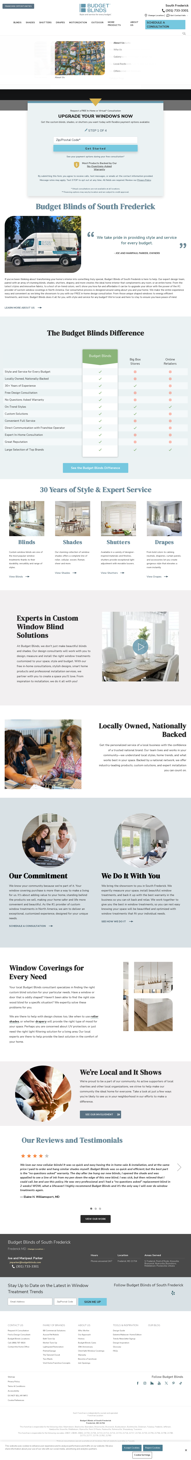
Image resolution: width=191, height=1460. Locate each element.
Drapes (60, 22)
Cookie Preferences (16, 1400)
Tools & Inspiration (125, 1325)
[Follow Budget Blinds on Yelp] (173, 1292)
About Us (134, 24)
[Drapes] (164, 523)
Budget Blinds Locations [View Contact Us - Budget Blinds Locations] (19, 1338)
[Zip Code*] (95, 140)
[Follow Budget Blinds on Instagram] (144, 1383)
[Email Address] (30, 1301)
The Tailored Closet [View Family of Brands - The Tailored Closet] (51, 1355)
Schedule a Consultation (158, 25)
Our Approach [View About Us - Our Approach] (84, 1334)
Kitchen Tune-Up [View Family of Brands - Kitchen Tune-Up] (50, 1343)
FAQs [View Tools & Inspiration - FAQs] (115, 1351)
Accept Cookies (132, 1447)
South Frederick (177, 5)
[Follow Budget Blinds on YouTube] (159, 1383)
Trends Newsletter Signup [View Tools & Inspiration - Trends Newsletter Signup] (124, 1338)
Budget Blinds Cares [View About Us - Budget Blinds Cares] (87, 1343)
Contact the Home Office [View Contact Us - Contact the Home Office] (18, 1347)
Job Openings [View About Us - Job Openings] (84, 1363)
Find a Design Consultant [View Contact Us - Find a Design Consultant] (19, 1334)
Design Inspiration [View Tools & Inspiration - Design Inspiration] (121, 1343)
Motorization (78, 22)
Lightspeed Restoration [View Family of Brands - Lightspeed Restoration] (53, 1347)
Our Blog (154, 1325)
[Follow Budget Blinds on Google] (180, 1292)
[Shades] (72, 523)
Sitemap (11, 1377)
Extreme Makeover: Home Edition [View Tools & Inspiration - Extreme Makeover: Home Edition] (127, 1334)
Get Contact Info (177, 15)
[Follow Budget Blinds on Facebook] (137, 1383)
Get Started (95, 149)
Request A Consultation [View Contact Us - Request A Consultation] (18, 1330)
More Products (114, 24)
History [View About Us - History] (81, 1338)
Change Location (36, 1249)
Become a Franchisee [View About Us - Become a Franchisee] (87, 1359)
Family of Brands (54, 1325)
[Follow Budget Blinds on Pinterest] (173, 1383)
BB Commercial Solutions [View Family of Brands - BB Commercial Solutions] (54, 1330)
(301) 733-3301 (175, 10)
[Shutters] (118, 523)
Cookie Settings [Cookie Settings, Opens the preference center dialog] (142, 1455)
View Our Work (95, 1219)
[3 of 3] (100, 1208)
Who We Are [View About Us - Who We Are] (83, 1330)
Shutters (45, 22)
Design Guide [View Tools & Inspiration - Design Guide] (119, 1330)
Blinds (17, 22)
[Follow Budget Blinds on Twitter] (166, 1383)
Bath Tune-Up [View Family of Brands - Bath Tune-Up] (49, 1338)
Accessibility (13, 1391)
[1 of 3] (91, 1208)
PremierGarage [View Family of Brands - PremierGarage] (49, 1351)
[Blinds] (26, 523)
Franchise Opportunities (18, 6)
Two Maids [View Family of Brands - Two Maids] (48, 1359)
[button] (154, 15)
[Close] (186, 1450)
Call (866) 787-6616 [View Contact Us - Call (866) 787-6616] (16, 1343)
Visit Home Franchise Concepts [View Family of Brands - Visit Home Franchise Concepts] (56, 1363)
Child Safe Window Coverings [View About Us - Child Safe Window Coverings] (91, 1351)
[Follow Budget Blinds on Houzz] (151, 1383)
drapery (41, 1021)
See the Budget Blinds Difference (95, 468)
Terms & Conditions (16, 1386)
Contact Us (15, 1325)
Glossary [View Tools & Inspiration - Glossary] (117, 1347)
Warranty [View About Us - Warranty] (82, 1355)
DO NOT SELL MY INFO (18, 1395)
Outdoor (97, 22)
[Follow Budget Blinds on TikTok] (180, 1383)
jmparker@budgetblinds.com (25, 1262)
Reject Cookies (152, 1447)
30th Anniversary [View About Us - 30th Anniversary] (85, 1347)
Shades (30, 22)
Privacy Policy (144, 180)
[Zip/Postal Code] (65, 1301)
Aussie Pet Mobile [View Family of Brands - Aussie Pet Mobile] (51, 1334)
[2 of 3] (95, 1208)
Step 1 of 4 (97, 130)
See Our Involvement (102, 1114)
